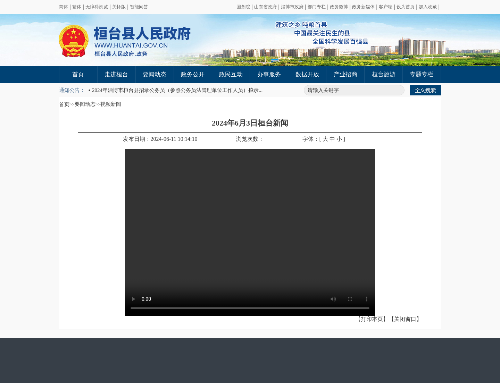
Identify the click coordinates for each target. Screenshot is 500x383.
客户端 (385, 6)
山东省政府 (265, 6)
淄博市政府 (292, 6)
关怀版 (119, 6)
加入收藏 (428, 6)
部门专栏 (317, 6)
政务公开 (193, 74)
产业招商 (345, 74)
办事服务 (269, 74)
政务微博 (339, 6)
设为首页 (406, 6)
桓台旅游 (383, 74)
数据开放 (307, 74)
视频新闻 (110, 104)
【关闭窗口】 (405, 319)
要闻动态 (154, 74)
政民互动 (231, 74)
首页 (78, 74)
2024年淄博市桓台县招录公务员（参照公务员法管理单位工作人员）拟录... (177, 90)
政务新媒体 (363, 6)
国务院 (243, 6)
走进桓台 (116, 74)
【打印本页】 (372, 319)
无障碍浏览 (96, 6)
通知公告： (72, 90)
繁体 (76, 6)
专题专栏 (421, 74)
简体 (63, 6)
